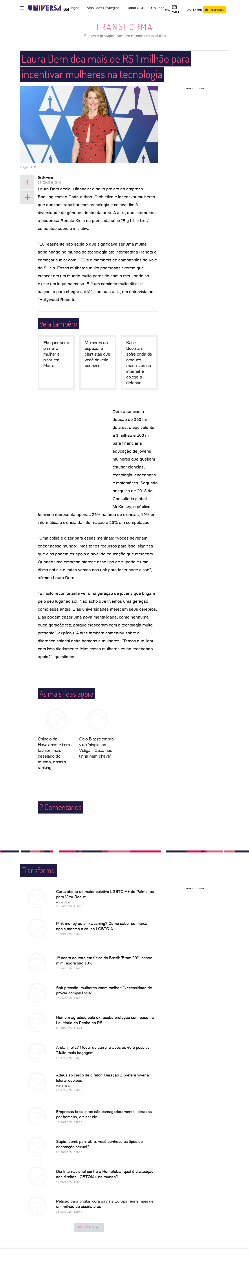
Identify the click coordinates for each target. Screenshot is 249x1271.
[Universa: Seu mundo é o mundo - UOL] (44, 8)
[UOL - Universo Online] (65, 8)
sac (167, 9)
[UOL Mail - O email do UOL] (178, 9)
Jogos (74, 8)
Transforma (124, 26)
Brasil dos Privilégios (102, 8)
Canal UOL (135, 8)
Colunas (157, 8)
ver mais (89, 1227)
